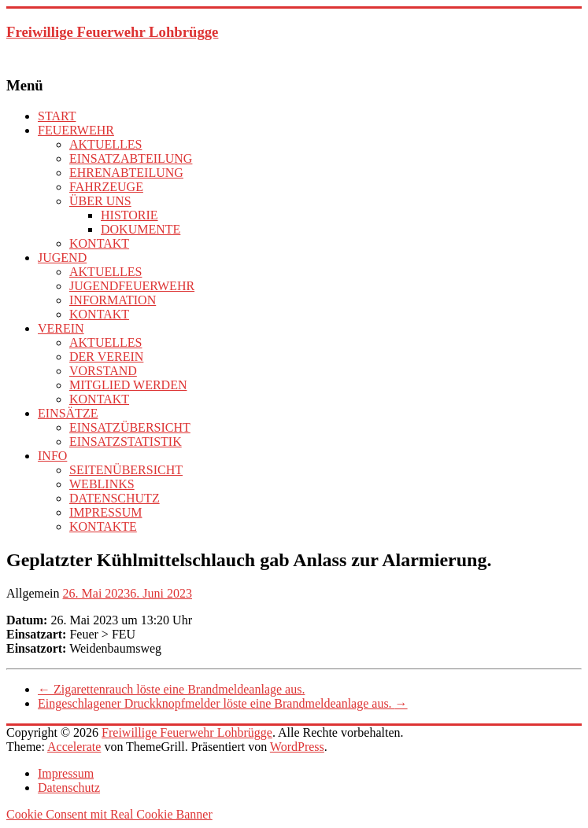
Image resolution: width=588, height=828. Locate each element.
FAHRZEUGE (106, 186)
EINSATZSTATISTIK (125, 441)
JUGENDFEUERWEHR (131, 286)
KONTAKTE (103, 526)
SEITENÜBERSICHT (126, 470)
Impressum (66, 773)
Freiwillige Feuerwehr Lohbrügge (112, 32)
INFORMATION (112, 300)
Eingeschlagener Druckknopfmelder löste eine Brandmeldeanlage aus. (223, 703)
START (57, 116)
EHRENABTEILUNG (126, 172)
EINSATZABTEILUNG (130, 158)
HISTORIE (129, 215)
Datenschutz (69, 787)
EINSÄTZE (68, 413)
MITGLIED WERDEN (128, 385)
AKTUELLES (105, 144)
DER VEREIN (106, 356)
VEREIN (61, 328)
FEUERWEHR (76, 130)
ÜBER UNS (100, 201)
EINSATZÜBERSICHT (129, 427)
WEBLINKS (102, 484)
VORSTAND (103, 370)
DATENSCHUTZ (114, 498)
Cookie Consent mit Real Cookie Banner (109, 814)
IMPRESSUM (105, 512)
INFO (52, 455)
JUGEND (62, 257)
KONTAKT (99, 243)
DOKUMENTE (140, 229)
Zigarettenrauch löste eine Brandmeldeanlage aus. (171, 689)
